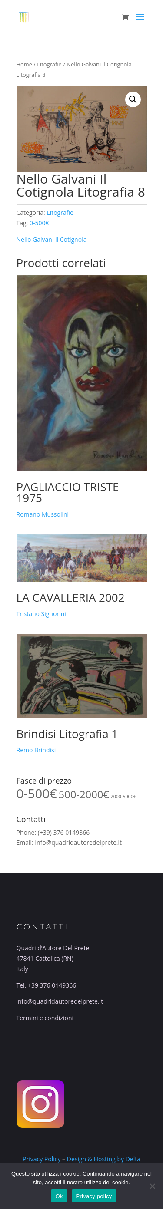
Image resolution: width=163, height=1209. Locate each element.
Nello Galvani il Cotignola (52, 239)
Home (24, 64)
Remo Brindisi (36, 750)
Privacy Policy (41, 1159)
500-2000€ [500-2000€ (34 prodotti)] (83, 794)
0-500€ (39, 223)
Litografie (49, 64)
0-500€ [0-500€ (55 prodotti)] (37, 793)
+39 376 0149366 (52, 985)
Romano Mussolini (43, 514)
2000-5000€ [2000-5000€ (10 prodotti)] (123, 797)
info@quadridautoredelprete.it (78, 842)
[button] (133, 99)
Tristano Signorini (41, 613)
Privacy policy (94, 1196)
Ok (59, 1196)
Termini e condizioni (45, 1018)
